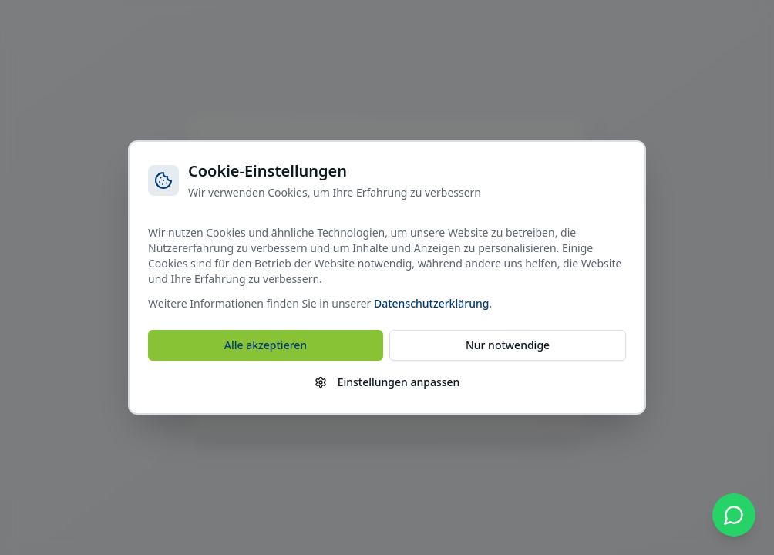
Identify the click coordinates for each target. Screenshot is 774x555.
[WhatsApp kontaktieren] (733, 514)
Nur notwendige (508, 345)
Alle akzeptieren (265, 345)
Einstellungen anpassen (387, 382)
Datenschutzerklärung (431, 303)
